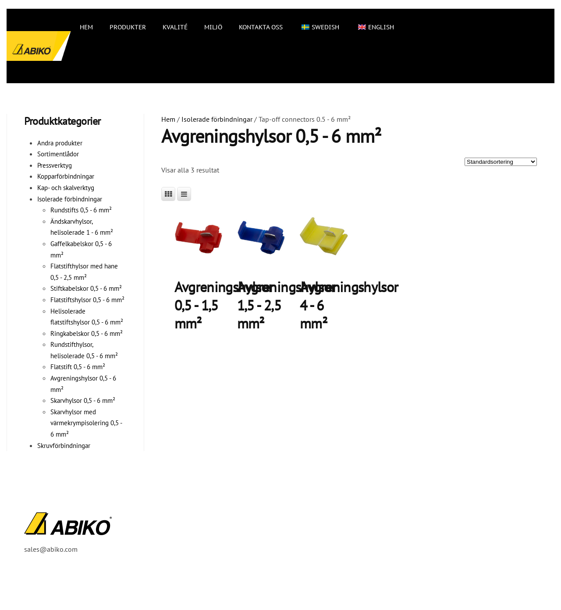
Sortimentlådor (58, 154)
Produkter (128, 27)
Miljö (213, 27)
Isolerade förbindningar (216, 119)
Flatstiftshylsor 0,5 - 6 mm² (87, 300)
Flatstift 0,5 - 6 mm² (77, 367)
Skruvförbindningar (63, 445)
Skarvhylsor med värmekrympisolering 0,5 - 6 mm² (86, 423)
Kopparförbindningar (65, 176)
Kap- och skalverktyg (65, 187)
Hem (86, 27)
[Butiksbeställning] (501, 162)
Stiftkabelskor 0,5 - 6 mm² (86, 288)
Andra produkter (59, 143)
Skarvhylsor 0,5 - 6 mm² (82, 400)
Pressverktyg (54, 165)
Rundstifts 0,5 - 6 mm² (81, 210)
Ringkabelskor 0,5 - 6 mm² (86, 333)
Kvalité (175, 27)
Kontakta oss (261, 27)
